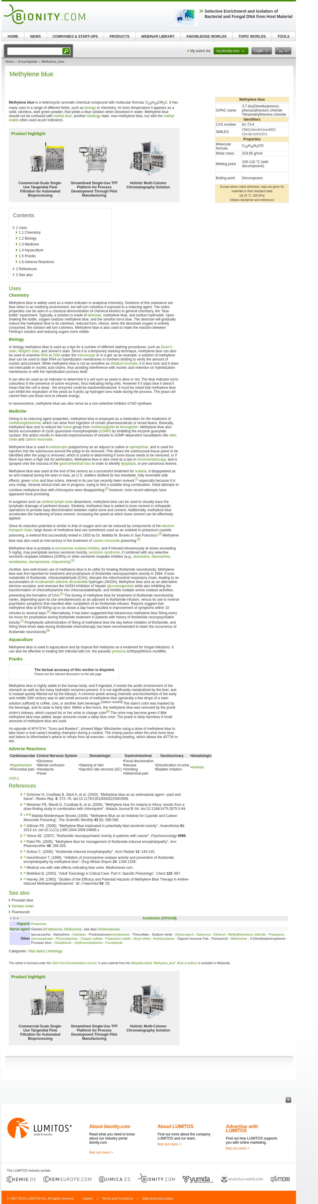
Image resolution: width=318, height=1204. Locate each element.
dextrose (94, 315)
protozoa (119, 651)
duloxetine (141, 556)
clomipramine (39, 562)
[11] (16, 778)
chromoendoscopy (151, 459)
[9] (108, 711)
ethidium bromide (124, 363)
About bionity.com (109, 1126)
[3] (160, 534)
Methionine (239, 938)
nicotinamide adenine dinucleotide (61, 582)
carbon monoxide (38, 439)
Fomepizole (114, 942)
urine (35, 481)
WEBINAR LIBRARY (158, 36)
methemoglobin (103, 427)
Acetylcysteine (164, 938)
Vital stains (36, 951)
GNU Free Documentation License (74, 963)
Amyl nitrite (142, 938)
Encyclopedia (27, 61)
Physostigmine (66, 938)
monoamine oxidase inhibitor (77, 548)
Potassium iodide (118, 938)
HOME (13, 36)
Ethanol (219, 934)
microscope (86, 355)
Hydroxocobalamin (88, 942)
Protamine (39, 924)
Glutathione (63, 942)
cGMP (105, 431)
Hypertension (21, 765)
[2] (106, 488)
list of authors (188, 963)
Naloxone (203, 934)
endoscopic (59, 447)
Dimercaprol (184, 934)
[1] (136, 479)
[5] (61, 594)
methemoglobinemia (25, 423)
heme (67, 427)
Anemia (198, 767)
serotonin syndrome (104, 552)
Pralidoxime (53, 929)
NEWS (35, 36)
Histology (55, 951)
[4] (72, 560)
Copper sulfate (91, 938)
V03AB (169, 918)
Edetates (79, 934)
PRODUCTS (119, 36)
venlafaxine (18, 562)
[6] (48, 611)
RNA (44, 355)
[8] (48, 630)
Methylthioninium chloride (247, 934)
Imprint (88, 1198)
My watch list (200, 51)
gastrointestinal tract (75, 463)
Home (9, 61)
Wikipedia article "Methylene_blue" (153, 963)
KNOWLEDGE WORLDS (207, 36)
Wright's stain (28, 351)
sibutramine (160, 556)
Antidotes (151, 918)
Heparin (23, 924)
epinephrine (139, 447)
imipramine (60, 562)
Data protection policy (157, 1198)
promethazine (119, 934)
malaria (140, 471)
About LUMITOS (175, 1126)
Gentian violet (22, 906)
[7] (22, 621)
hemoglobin (129, 427)
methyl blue (63, 116)
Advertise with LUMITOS (242, 1128)
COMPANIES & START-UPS (75, 36)
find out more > (101, 1152)
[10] (11, 778)
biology (90, 108)
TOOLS (283, 36)
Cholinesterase (108, 929)
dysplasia (128, 463)
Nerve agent (20, 929)
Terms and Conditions (117, 1198)
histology (93, 116)
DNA (56, 355)
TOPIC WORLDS (252, 36)
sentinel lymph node (57, 502)
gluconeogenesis (120, 586)
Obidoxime (72, 929)
